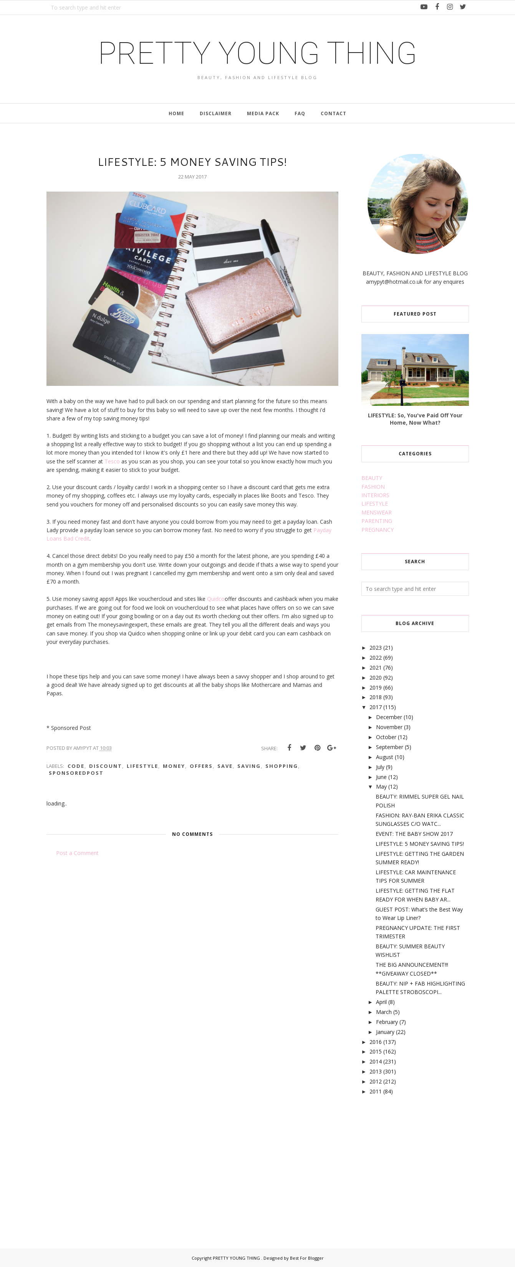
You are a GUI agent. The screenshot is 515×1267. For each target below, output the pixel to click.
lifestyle (142, 766)
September (389, 747)
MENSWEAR (376, 512)
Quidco (216, 598)
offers (201, 766)
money (174, 766)
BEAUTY (371, 477)
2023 (375, 647)
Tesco (112, 461)
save (225, 766)
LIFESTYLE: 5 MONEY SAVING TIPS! (420, 843)
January (385, 1031)
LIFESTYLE (374, 503)
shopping (281, 766)
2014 (375, 1061)
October (386, 737)
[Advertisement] (419, 1163)
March (384, 1012)
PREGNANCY (377, 529)
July (380, 767)
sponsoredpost (76, 772)
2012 (375, 1081)
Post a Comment (77, 853)
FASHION (373, 486)
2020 (375, 677)
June (381, 777)
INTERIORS (375, 495)
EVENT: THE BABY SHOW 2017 (414, 833)
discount (105, 766)
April (381, 1002)
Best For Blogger (307, 1258)
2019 (375, 687)
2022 (375, 657)
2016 (375, 1041)
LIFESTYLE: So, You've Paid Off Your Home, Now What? (415, 419)
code (76, 766)
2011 (375, 1091)
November (389, 727)
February (387, 1022)
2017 (375, 707)
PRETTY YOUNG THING (257, 53)
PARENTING (376, 520)
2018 (375, 697)
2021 (375, 667)
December (389, 717)
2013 (375, 1071)
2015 (375, 1051)
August (384, 757)
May (381, 786)
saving (249, 766)
